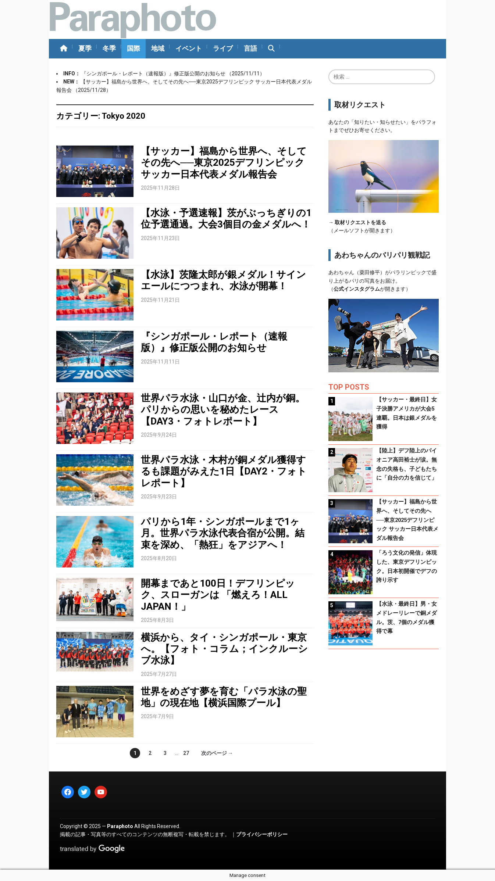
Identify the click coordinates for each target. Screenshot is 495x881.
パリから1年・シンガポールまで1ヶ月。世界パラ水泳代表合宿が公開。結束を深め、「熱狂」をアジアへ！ (223, 533)
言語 (250, 48)
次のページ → (217, 753)
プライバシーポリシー (262, 834)
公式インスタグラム (357, 289)
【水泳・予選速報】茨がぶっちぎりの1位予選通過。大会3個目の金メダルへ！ (226, 218)
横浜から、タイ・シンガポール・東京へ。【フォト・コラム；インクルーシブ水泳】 (224, 649)
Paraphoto (120, 826)
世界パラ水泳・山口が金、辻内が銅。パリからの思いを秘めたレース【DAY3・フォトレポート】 (223, 409)
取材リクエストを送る (360, 222)
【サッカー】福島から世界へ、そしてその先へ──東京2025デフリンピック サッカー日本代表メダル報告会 (224, 162)
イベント (188, 48)
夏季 (85, 48)
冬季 (109, 48)
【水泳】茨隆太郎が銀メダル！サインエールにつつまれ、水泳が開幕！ (223, 280)
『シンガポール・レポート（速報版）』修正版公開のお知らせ (154, 73)
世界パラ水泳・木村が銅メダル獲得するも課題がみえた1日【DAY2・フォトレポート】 (224, 471)
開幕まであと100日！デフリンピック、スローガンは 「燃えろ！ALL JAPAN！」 (218, 595)
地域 (157, 48)
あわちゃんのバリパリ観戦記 (382, 255)
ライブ (223, 48)
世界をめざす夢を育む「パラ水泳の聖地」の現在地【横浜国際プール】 (224, 697)
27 (186, 753)
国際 (133, 48)
